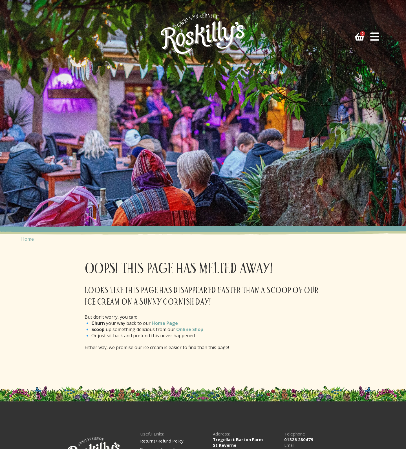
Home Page (165, 323)
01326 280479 (298, 439)
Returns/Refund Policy (162, 441)
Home (27, 239)
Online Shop (189, 329)
